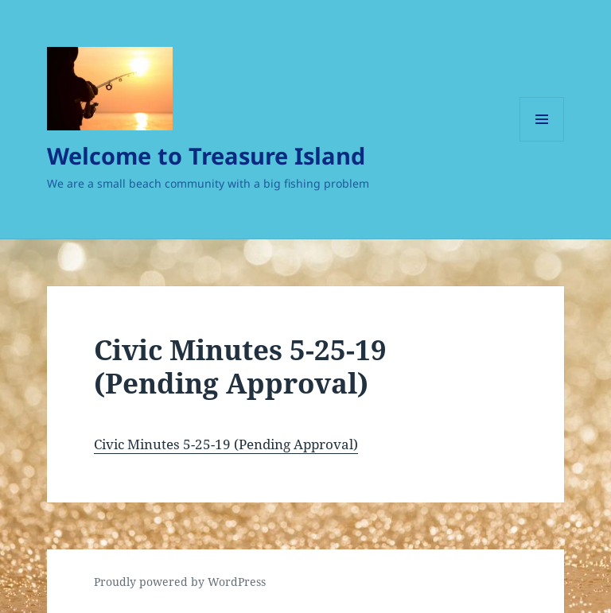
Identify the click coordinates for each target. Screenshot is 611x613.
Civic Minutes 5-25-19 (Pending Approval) (226, 444)
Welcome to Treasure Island (206, 155)
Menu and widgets (542, 141)
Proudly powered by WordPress (180, 581)
